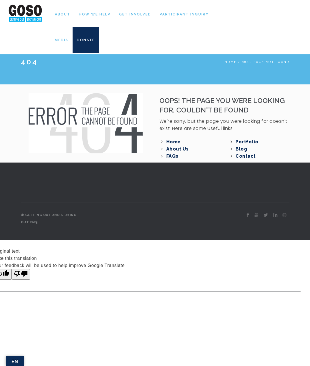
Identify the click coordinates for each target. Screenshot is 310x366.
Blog (241, 149)
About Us (177, 149)
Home (230, 62)
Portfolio (247, 142)
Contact (245, 156)
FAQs (172, 156)
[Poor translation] (21, 274)
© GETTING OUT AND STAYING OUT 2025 (49, 218)
